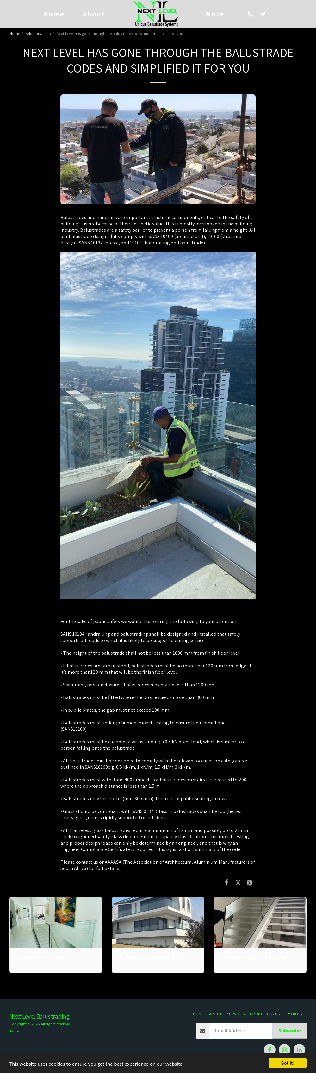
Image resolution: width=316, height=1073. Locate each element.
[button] (251, 14)
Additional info (38, 33)
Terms (14, 1031)
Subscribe (289, 1030)
